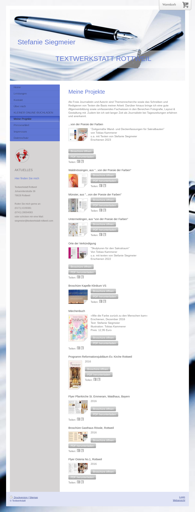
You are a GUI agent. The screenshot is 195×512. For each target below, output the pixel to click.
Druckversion (19, 497)
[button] (81, 151)
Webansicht (179, 500)
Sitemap (33, 497)
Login (182, 497)
